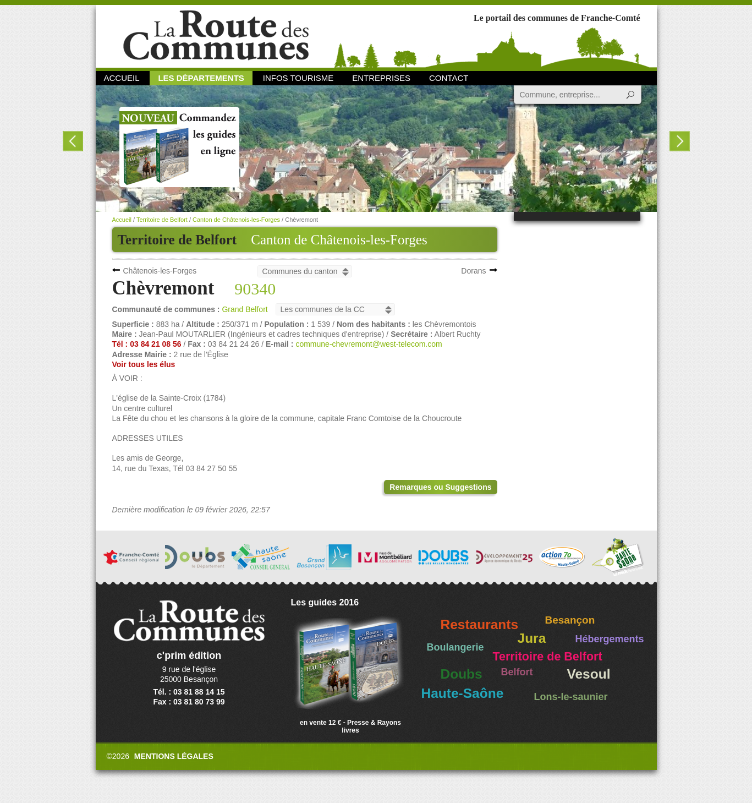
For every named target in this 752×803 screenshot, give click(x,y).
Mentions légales (173, 756)
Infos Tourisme (298, 78)
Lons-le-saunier (571, 696)
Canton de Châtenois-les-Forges (339, 239)
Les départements (201, 78)
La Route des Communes (216, 35)
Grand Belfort (244, 309)
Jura (532, 638)
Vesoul (589, 674)
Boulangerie (455, 647)
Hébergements (609, 638)
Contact (448, 78)
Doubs (461, 674)
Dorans (473, 270)
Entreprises (381, 78)
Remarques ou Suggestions (440, 487)
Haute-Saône (462, 693)
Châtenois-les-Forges (160, 270)
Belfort (517, 672)
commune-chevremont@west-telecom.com (368, 344)
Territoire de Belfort (162, 219)
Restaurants (480, 624)
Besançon (570, 620)
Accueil (122, 78)
